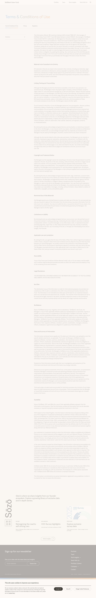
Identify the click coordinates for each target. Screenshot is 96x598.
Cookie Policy (12, 593)
